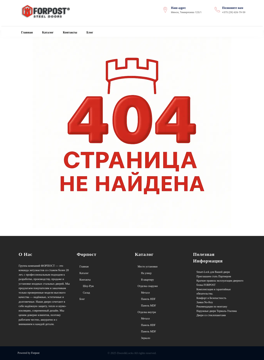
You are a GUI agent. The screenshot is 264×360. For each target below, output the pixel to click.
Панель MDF (148, 305)
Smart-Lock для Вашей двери (213, 272)
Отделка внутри (147, 312)
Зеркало (145, 338)
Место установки (148, 266)
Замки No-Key (205, 302)
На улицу (146, 273)
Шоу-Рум (88, 286)
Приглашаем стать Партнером (214, 276)
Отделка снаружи (148, 286)
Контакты (69, 32)
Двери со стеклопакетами (211, 315)
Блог (89, 32)
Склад (86, 292)
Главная (26, 32)
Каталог (47, 32)
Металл (145, 292)
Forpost (35, 352)
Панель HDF (148, 299)
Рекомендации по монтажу (212, 306)
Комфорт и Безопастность (211, 298)
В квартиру (147, 279)
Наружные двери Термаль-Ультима (217, 311)
